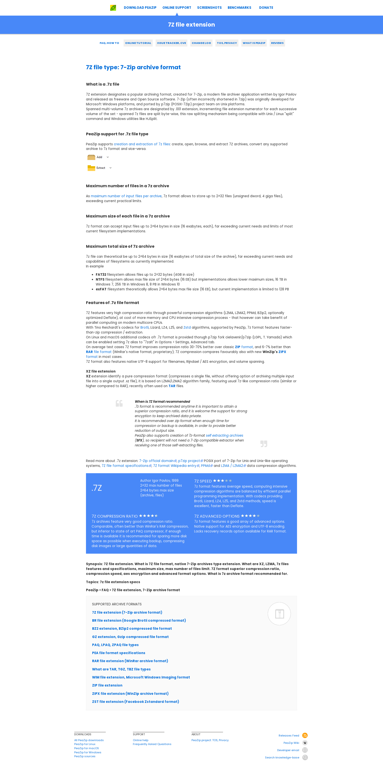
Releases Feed (289, 735)
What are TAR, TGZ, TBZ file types (121, 669)
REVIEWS (277, 43)
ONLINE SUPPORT (176, 7)
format (244, 347)
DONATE (266, 7)
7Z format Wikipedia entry (176, 465)
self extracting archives (224, 435)
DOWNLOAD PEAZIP (140, 7)
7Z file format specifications (126, 465)
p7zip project (190, 461)
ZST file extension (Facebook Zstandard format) (135, 701)
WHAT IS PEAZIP (254, 43)
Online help (140, 740)
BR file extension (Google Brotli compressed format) (139, 620)
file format (99, 352)
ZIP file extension (107, 685)
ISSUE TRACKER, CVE (171, 43)
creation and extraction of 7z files (142, 144)
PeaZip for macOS (86, 748)
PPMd (207, 465)
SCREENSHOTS (209, 7)
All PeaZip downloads (89, 740)
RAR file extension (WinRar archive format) (130, 661)
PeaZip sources (85, 756)
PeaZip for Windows (87, 752)
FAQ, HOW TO (109, 43)
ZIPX (282, 352)
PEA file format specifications (118, 653)
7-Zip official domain (158, 461)
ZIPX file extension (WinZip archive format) (130, 693)
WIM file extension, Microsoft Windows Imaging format (141, 677)
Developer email (288, 750)
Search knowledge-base (282, 757)
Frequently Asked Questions (152, 744)
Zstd (187, 327)
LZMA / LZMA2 (233, 465)
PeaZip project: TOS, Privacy (210, 740)
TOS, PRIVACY (227, 43)
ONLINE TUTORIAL (138, 43)
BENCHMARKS (239, 7)
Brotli (144, 327)
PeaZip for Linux (84, 744)
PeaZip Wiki (291, 743)
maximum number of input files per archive (126, 196)
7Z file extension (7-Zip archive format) (127, 612)
